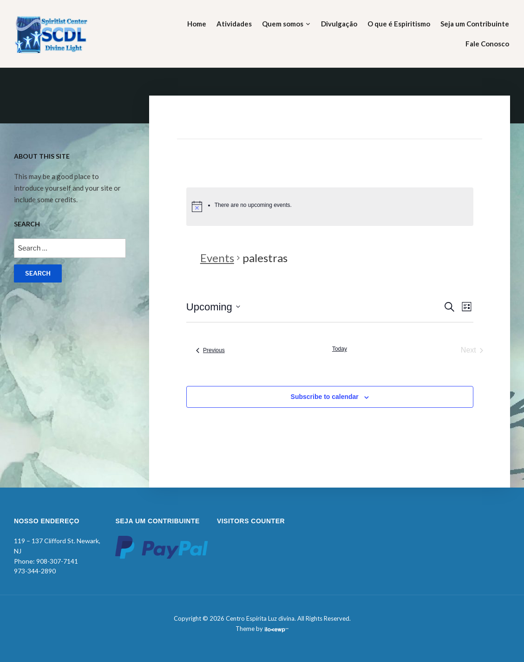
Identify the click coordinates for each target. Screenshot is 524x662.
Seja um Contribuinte (474, 23)
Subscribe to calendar (325, 396)
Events (217, 257)
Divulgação (339, 23)
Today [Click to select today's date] (339, 349)
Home (196, 23)
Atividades (234, 23)
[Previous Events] (210, 350)
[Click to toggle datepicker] (213, 307)
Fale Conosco (487, 43)
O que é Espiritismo (398, 23)
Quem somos (282, 23)
